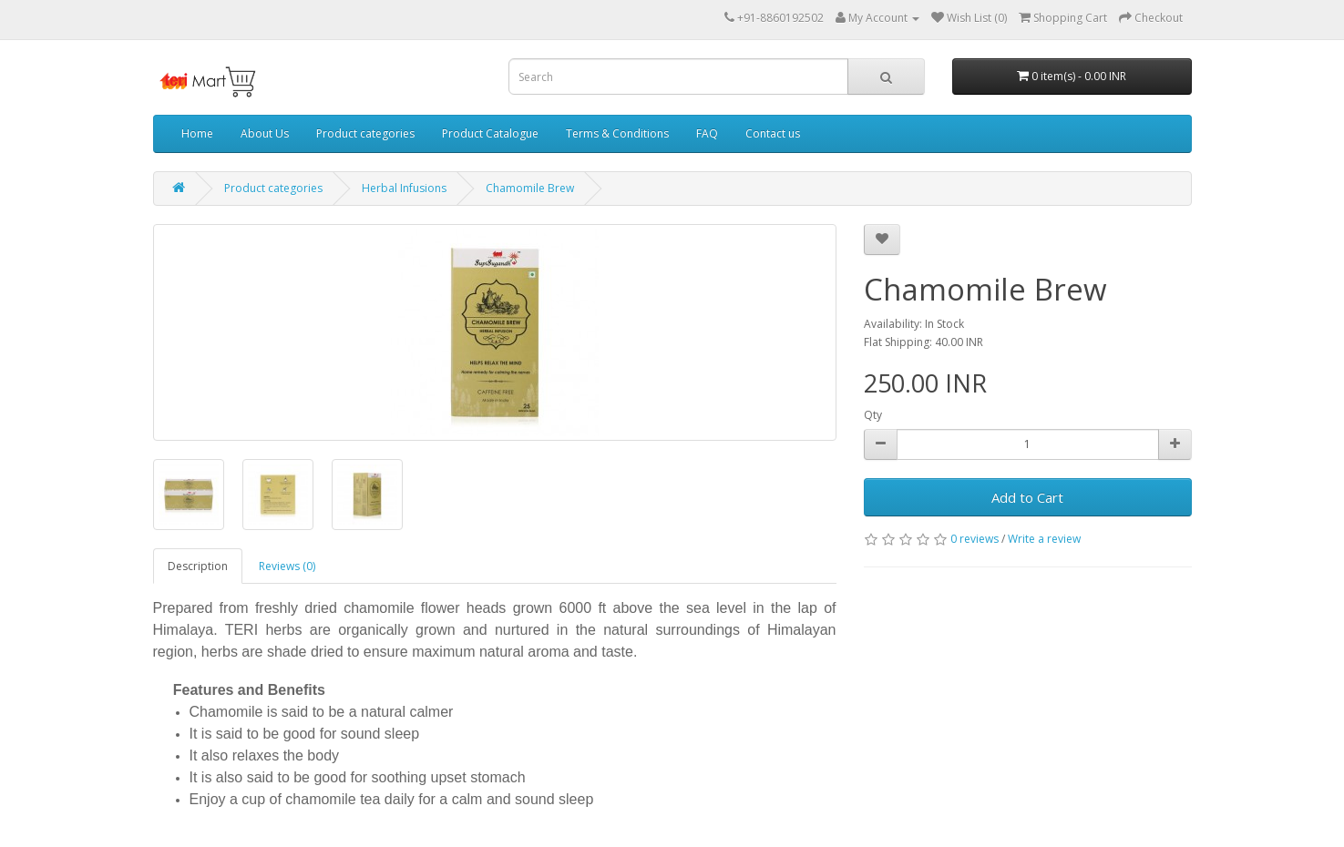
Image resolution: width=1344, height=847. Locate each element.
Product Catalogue (490, 133)
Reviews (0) (287, 566)
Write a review (1044, 538)
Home (197, 133)
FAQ (707, 133)
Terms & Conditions (617, 133)
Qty (873, 415)
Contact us (772, 133)
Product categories (365, 133)
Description (198, 566)
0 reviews (974, 538)
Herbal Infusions (404, 188)
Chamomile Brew (530, 188)
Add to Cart (1027, 497)
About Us (265, 133)
